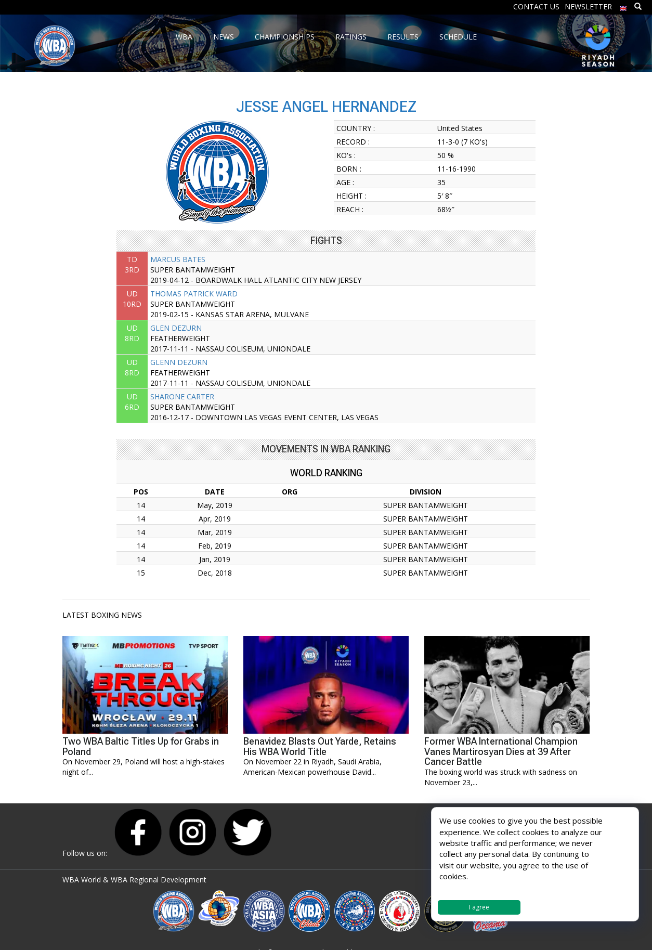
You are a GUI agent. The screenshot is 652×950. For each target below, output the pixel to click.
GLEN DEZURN (176, 328)
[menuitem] (623, 6)
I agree (479, 907)
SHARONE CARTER (182, 396)
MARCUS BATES (177, 259)
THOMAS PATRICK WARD (194, 293)
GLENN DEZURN (178, 362)
